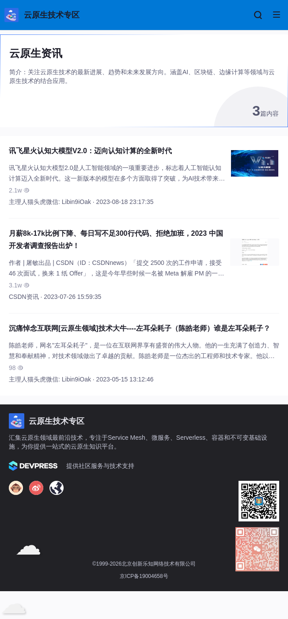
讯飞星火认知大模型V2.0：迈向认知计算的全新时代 (90, 151)
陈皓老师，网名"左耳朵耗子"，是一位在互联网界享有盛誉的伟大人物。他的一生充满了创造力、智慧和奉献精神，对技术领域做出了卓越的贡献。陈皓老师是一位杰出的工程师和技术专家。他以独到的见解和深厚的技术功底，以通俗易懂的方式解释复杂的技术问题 (144, 356)
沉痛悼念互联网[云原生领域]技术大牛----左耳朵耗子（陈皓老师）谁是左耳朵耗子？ (139, 328)
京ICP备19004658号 (144, 576)
